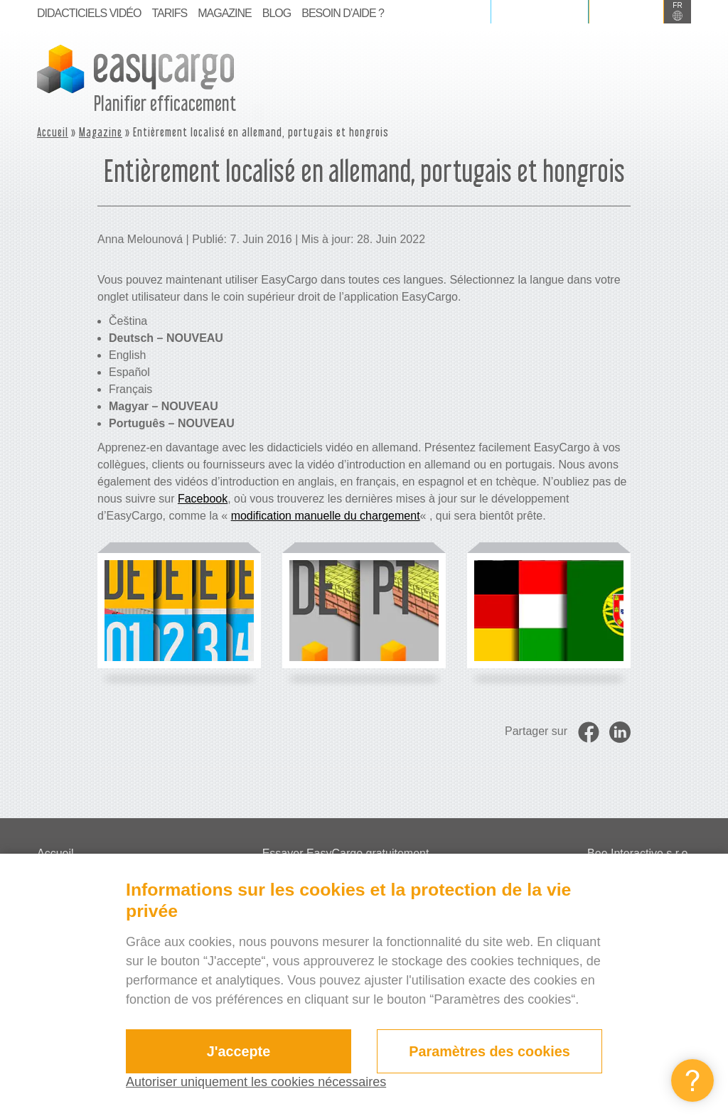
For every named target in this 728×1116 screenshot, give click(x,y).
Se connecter (539, 11)
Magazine (225, 13)
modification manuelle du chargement (325, 516)
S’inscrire (626, 11)
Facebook (203, 499)
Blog (276, 13)
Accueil (52, 132)
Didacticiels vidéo (89, 13)
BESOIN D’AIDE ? (342, 13)
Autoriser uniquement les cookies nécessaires (256, 1082)
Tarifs (169, 13)
